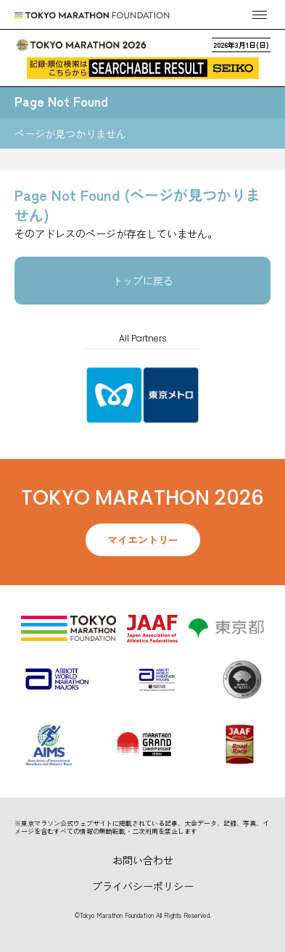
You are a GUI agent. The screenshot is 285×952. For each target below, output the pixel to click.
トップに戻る (142, 280)
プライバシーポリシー (143, 886)
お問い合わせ (142, 860)
